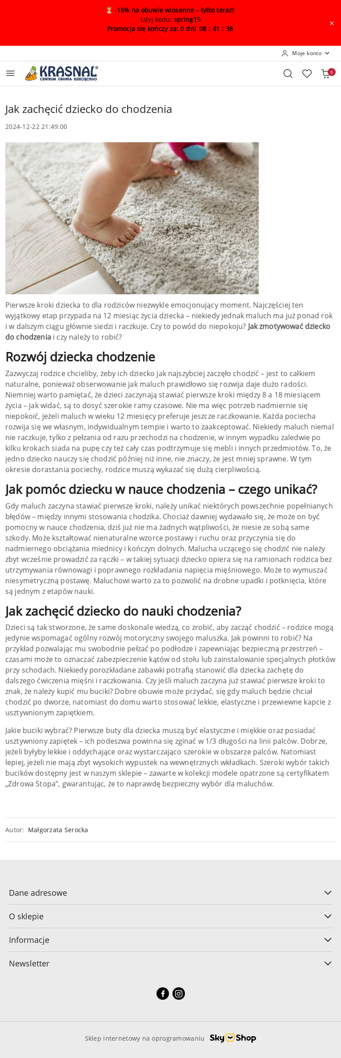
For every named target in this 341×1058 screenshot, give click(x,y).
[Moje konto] (305, 53)
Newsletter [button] (170, 963)
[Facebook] (162, 993)
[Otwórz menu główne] (10, 73)
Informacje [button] (170, 939)
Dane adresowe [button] (170, 892)
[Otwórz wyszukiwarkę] (288, 73)
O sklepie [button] (170, 916)
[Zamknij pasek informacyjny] (332, 23)
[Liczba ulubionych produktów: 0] (307, 73)
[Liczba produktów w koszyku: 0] (325, 73)
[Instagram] (179, 993)
